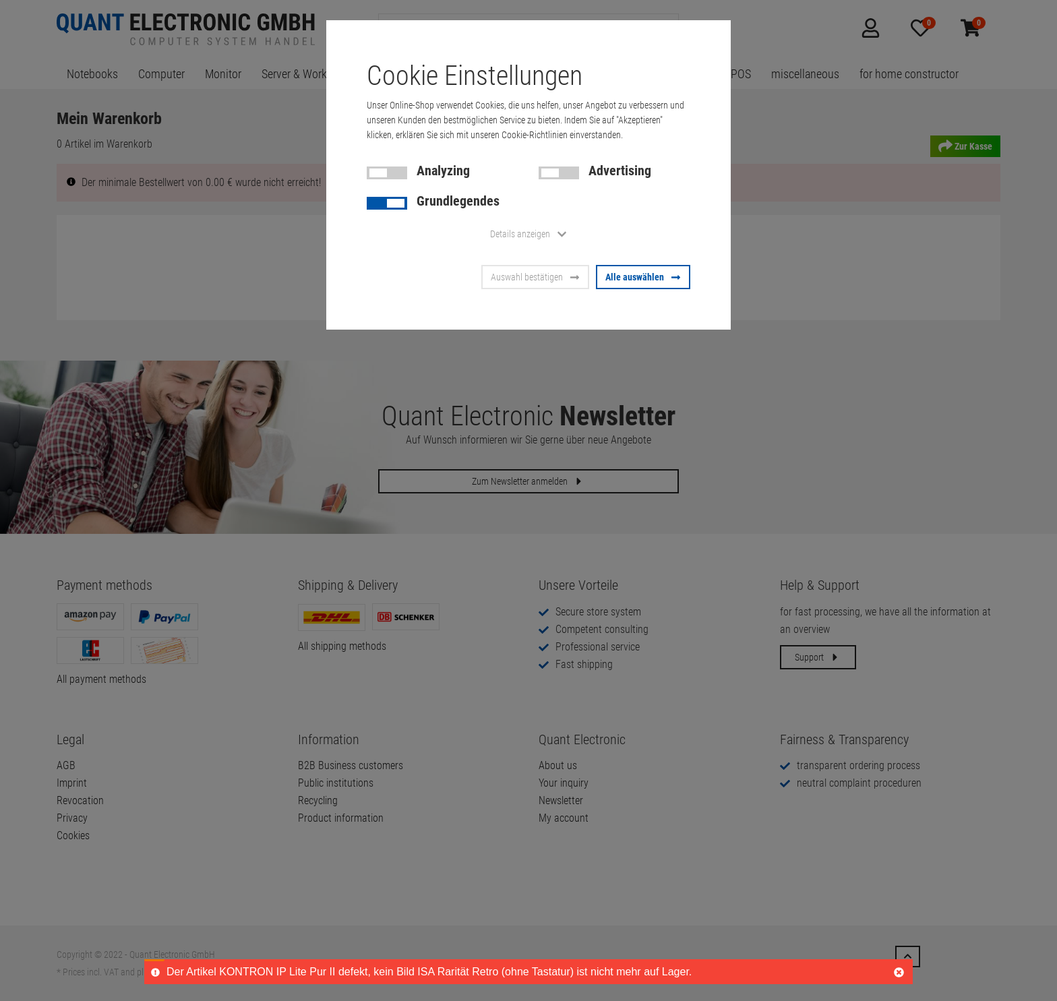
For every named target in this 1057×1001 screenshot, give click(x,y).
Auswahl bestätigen (535, 277)
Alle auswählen (643, 277)
